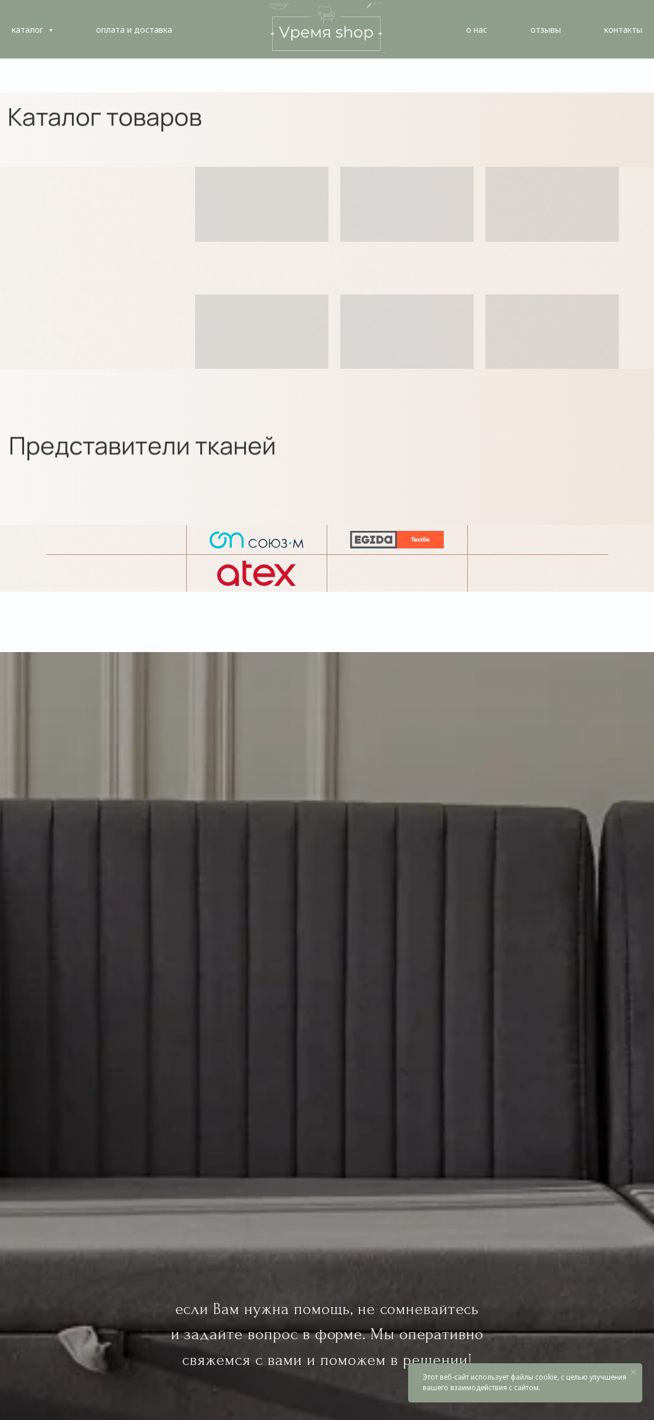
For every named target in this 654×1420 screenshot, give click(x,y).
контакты (623, 29)
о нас (476, 29)
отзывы (545, 29)
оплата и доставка (134, 29)
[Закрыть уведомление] (633, 1372)
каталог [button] (29, 29)
